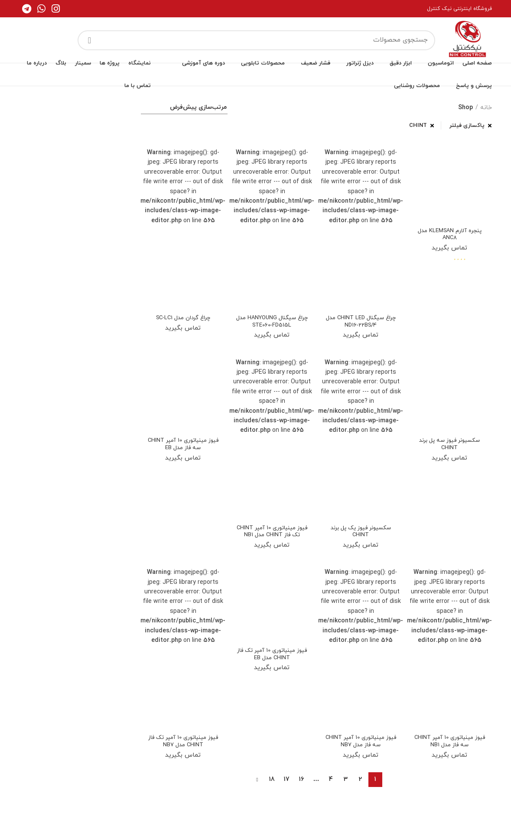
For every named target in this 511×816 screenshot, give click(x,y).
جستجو (89, 40)
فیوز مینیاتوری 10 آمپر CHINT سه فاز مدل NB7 (360, 752)
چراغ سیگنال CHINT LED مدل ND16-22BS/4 (361, 322)
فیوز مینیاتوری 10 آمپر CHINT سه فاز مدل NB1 (449, 752)
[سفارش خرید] (184, 109)
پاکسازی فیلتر (467, 126)
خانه (486, 108)
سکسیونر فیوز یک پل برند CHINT (360, 533)
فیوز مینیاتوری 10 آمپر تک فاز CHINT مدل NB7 (183, 752)
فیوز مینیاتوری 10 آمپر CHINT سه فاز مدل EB (183, 446)
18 (272, 791)
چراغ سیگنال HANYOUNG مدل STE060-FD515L (272, 322)
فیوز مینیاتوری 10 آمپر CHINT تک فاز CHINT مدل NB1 (272, 537)
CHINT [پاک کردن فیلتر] (418, 126)
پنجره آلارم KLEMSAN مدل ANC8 (450, 235)
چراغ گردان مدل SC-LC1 (183, 318)
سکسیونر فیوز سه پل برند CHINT (449, 446)
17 (287, 791)
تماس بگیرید (450, 249)
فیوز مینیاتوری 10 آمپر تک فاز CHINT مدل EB (272, 665)
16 (301, 791)
